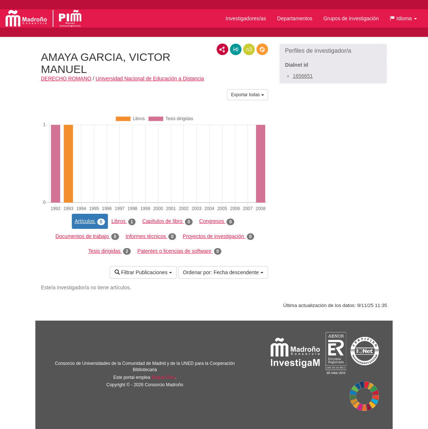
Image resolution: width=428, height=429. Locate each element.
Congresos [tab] (216, 221)
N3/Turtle (249, 49)
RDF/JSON (262, 49)
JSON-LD (236, 49)
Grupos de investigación (351, 18)
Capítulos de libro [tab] (167, 221)
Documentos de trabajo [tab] (87, 236)
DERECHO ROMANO (66, 78)
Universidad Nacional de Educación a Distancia (150, 78)
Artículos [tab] (90, 221)
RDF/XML (222, 49)
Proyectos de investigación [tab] (218, 236)
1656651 (303, 76)
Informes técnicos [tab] (151, 236)
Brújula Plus (163, 377)
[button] (403, 18)
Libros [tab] (124, 221)
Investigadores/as (246, 18)
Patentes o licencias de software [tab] (179, 251)
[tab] (333, 51)
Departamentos (294, 18)
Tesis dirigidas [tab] (109, 251)
